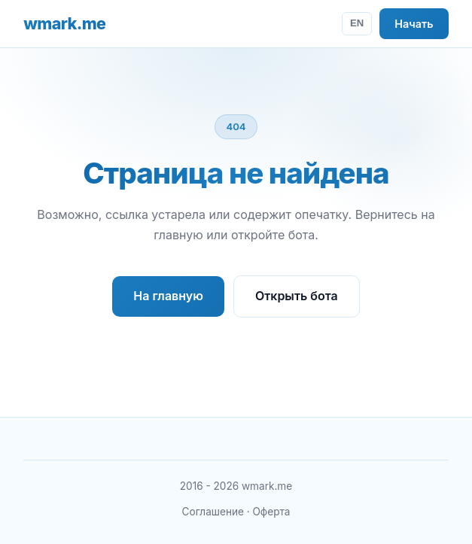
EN (357, 23)
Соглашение (213, 512)
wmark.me (64, 23)
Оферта (271, 512)
